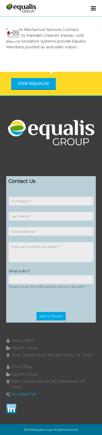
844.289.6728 (23, 394)
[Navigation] (93, 8)
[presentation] (39, 309)
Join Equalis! (33, 83)
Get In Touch (51, 316)
